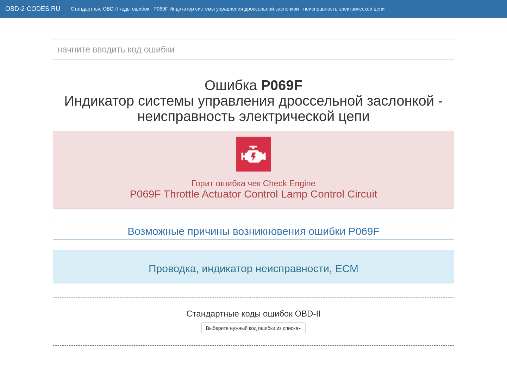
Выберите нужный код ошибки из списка (253, 328)
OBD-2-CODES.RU (32, 8)
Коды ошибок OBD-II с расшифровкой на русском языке (272, 367)
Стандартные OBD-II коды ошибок (110, 9)
